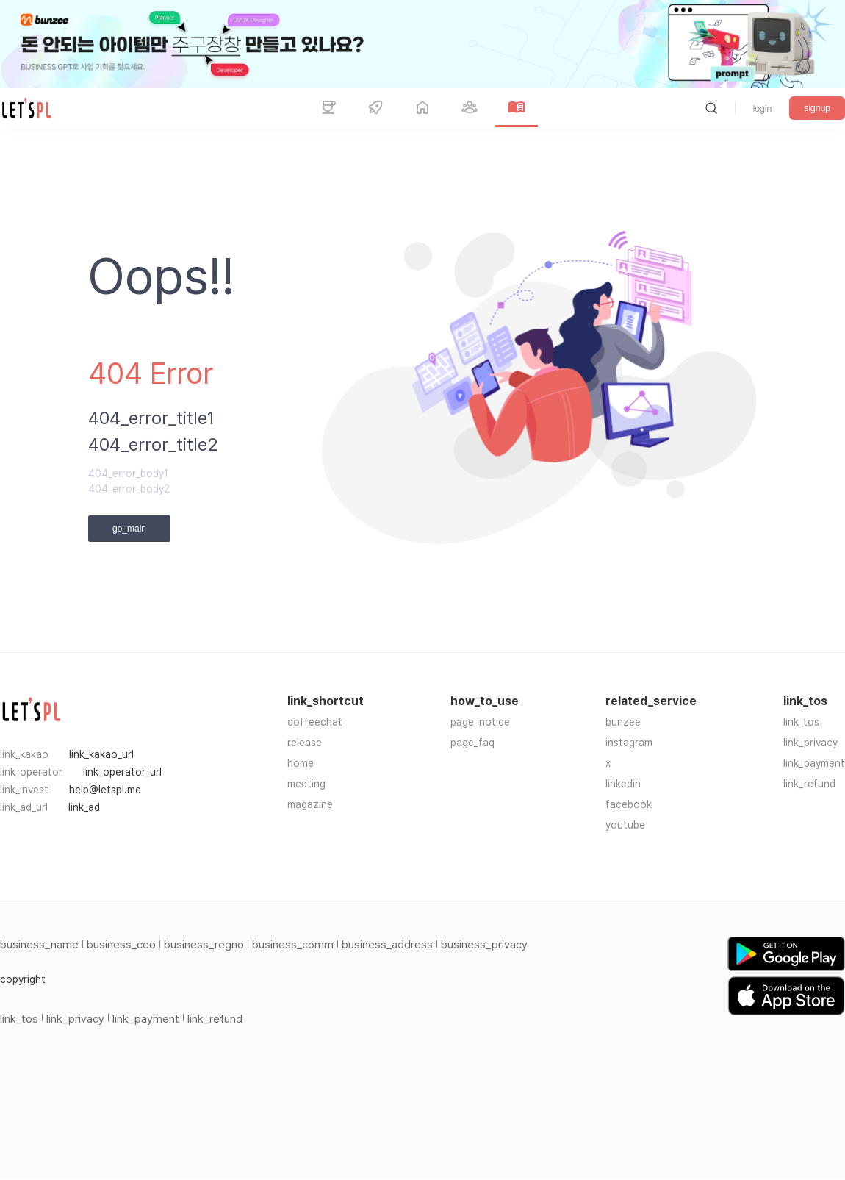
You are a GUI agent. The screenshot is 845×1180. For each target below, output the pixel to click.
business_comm (293, 944)
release (304, 742)
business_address (387, 944)
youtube (625, 825)
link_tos (801, 722)
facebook (628, 804)
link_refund (809, 784)
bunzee (623, 722)
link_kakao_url (101, 754)
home (300, 763)
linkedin (623, 784)
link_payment (814, 763)
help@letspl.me (105, 789)
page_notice (480, 722)
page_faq (472, 742)
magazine (310, 804)
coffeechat (314, 722)
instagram (628, 742)
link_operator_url (122, 772)
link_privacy (810, 742)
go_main (129, 528)
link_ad (84, 807)
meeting (306, 784)
